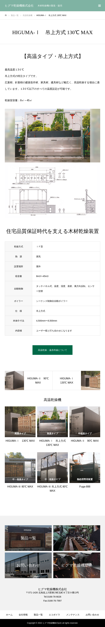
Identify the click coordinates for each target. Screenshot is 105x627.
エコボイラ (54, 614)
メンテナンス (73, 614)
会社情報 (23, 614)
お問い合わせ (92, 614)
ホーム (9, 614)
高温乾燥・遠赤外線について (52, 350)
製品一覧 (38, 614)
